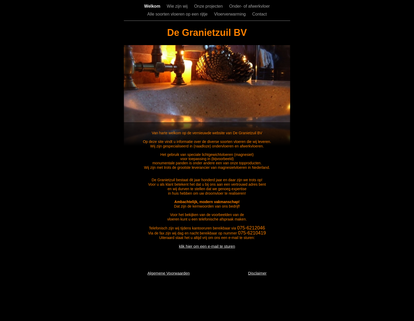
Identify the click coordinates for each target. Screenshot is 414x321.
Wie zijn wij (178, 6)
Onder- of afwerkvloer (249, 6)
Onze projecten (209, 6)
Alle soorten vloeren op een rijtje (178, 14)
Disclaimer (257, 273)
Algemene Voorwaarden (168, 273)
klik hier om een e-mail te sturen (207, 246)
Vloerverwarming (230, 14)
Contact (259, 14)
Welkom (153, 6)
